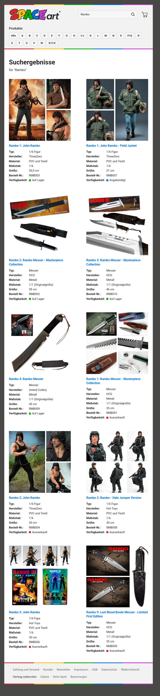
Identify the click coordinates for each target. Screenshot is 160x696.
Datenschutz (109, 669)
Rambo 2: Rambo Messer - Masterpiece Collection (36, 262)
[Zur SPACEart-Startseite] (35, 14)
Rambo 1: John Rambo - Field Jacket (111, 146)
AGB (95, 669)
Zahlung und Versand (26, 669)
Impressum (81, 669)
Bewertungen (78, 677)
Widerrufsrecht (130, 669)
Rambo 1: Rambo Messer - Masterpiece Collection (113, 381)
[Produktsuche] (104, 14)
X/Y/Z (52, 43)
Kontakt (48, 669)
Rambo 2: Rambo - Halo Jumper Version (113, 498)
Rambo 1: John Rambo (24, 146)
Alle (13, 35)
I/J (82, 35)
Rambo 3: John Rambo (24, 612)
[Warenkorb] (144, 14)
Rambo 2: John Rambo (24, 498)
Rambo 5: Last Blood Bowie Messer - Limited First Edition (117, 614)
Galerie (44, 677)
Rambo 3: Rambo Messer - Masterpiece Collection (113, 262)
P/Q (130, 35)
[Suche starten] (133, 14)
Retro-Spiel (59, 677)
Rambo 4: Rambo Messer (26, 379)
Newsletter (63, 669)
